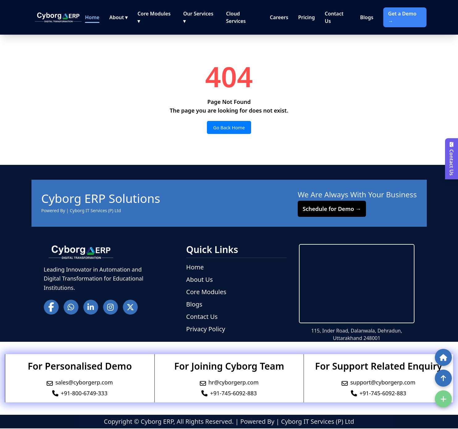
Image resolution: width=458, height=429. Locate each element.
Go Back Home (229, 127)
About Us (199, 280)
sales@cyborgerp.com (84, 383)
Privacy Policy (205, 329)
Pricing (306, 17)
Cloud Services (236, 17)
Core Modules (206, 292)
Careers (279, 17)
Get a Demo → (402, 17)
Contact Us (334, 17)
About (118, 17)
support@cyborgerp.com (382, 383)
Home (92, 17)
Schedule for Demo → (332, 209)
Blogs (366, 17)
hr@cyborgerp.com (233, 383)
